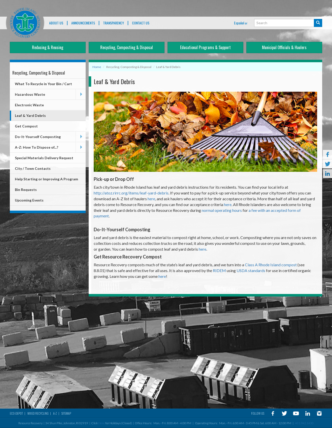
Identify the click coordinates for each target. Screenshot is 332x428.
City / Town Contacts (33, 168)
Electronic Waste (29, 105)
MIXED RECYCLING (38, 413)
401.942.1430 (304, 423)
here (151, 198)
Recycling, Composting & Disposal (126, 47)
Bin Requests (26, 189)
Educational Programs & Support (205, 47)
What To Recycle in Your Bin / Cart (43, 84)
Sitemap (66, 413)
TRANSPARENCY (113, 23)
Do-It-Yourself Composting (38, 137)
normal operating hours (222, 210)
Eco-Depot (16, 413)
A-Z (55, 413)
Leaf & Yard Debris (30, 115)
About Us (56, 23)
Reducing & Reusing (47, 47)
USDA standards (251, 270)
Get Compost (26, 126)
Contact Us (140, 23)
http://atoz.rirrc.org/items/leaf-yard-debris (131, 192)
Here (101, 423)
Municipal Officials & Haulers (284, 47)
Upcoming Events (29, 200)
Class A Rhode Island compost (271, 264)
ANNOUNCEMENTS (83, 23)
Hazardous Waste (30, 94)
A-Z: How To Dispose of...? (36, 147)
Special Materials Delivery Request (44, 158)
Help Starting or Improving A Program (46, 179)
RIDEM (219, 270)
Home (96, 67)
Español (239, 22)
